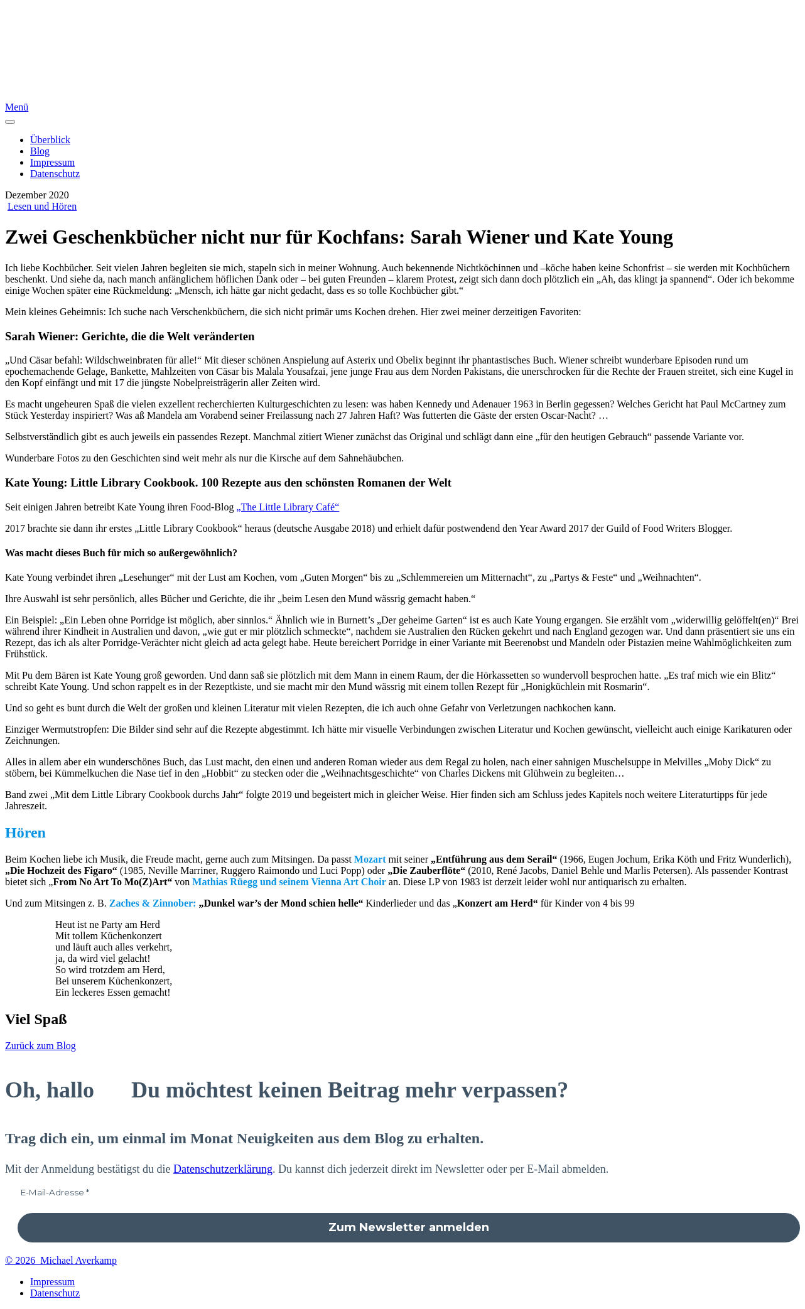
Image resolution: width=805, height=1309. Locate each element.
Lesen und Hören (42, 206)
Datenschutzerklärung (223, 1169)
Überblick (50, 139)
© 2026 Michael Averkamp (61, 1260)
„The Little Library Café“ (287, 507)
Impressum (52, 162)
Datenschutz (55, 173)
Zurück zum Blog (40, 1045)
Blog (40, 151)
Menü (16, 107)
